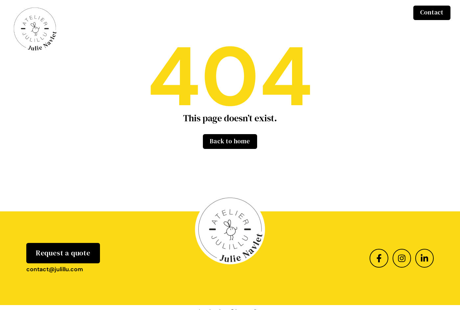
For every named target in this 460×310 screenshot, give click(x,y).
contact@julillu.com (54, 269)
